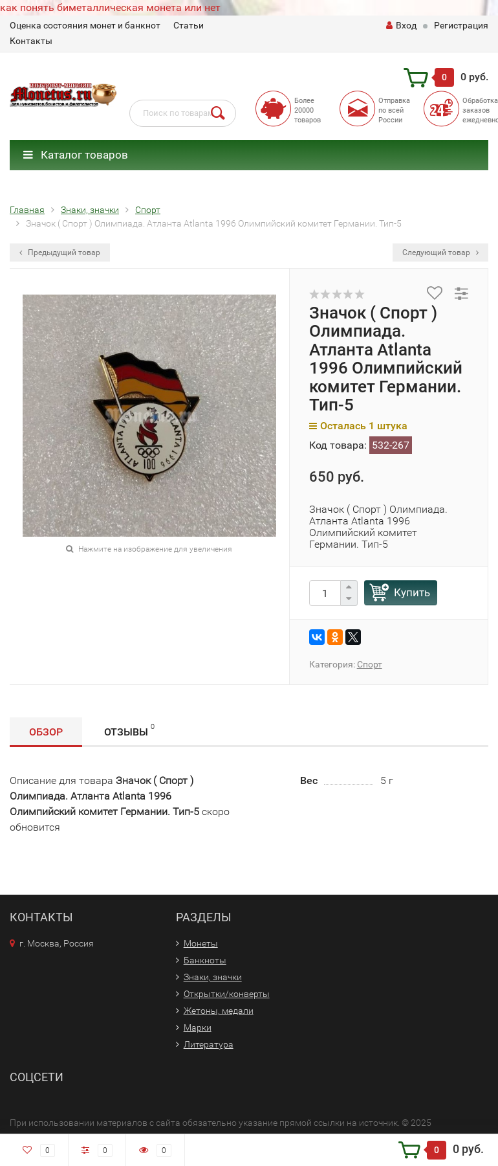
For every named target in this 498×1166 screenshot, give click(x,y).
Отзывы (129, 730)
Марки (197, 1027)
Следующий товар (440, 252)
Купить (412, 592)
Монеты (201, 943)
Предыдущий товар (59, 252)
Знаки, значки (213, 977)
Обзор (46, 732)
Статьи (188, 25)
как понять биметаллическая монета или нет (110, 7)
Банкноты (205, 960)
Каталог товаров (75, 154)
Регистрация (461, 25)
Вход (401, 25)
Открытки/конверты (227, 994)
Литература (208, 1044)
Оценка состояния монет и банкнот (85, 25)
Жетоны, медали (219, 1010)
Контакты (31, 41)
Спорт (369, 664)
